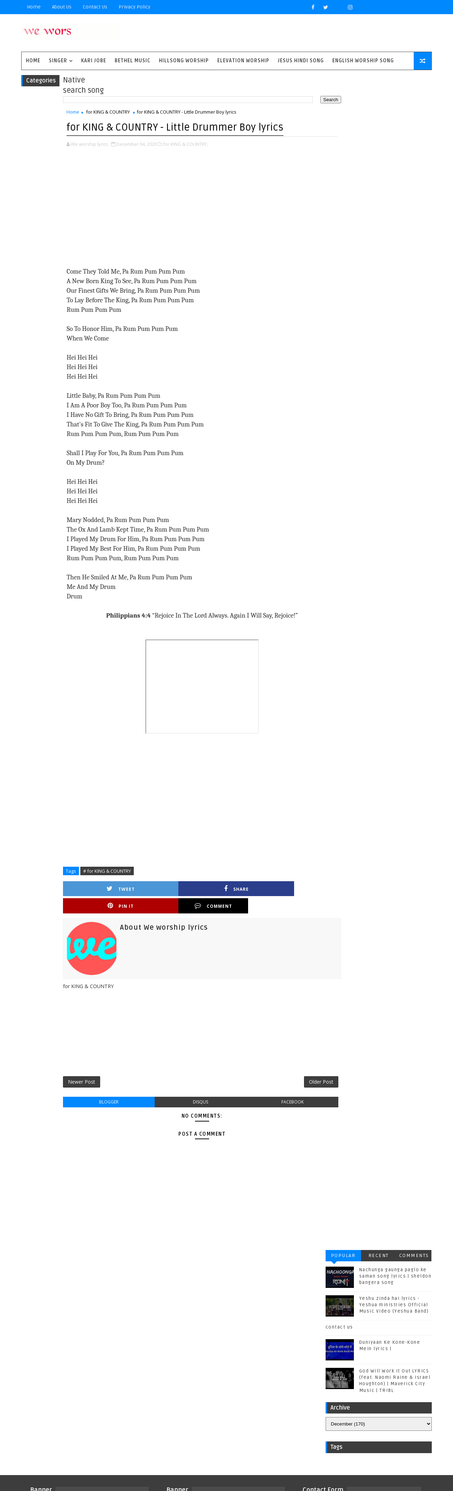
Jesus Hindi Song (304, 63)
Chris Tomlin (102, 1335)
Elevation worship (247, 63)
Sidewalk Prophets (117, 1382)
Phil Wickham (126, 1370)
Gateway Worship (58, 1347)
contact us (336, 156)
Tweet (97, 907)
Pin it (218, 907)
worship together (59, 1429)
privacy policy (138, 7)
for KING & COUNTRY (111, 115)
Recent (375, 84)
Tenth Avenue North (61, 1394)
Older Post (289, 1085)
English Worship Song (366, 63)
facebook (267, 1106)
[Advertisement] (187, 226)
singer (61, 63)
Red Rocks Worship (61, 1382)
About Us (65, 7)
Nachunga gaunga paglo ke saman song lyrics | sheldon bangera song (392, 105)
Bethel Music (136, 63)
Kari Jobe (97, 63)
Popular (339, 84)
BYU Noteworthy (57, 1323)
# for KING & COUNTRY (110, 889)
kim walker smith (58, 1417)
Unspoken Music (115, 1394)
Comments (410, 84)
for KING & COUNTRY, (189, 162)
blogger (106, 1106)
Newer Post (85, 1085)
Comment (278, 907)
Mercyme (90, 1370)
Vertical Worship (58, 1405)
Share (157, 907)
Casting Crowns (57, 1335)
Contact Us (98, 7)
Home (37, 7)
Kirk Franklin (86, 1358)
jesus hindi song (109, 1405)
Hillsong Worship (187, 63)
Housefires (102, 1347)
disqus (186, 1106)
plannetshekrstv (109, 1417)
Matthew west (54, 1370)
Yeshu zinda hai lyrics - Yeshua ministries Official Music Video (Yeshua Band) (390, 133)
